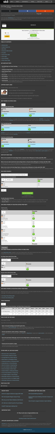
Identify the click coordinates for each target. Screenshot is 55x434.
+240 (33, 232)
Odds (12, 2)
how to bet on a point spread (41, 150)
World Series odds (7, 252)
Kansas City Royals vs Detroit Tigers (9, 368)
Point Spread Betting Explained (36, 393)
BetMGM (41, 118)
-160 (33, 224)
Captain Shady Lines (6, 47)
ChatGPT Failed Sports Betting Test (9, 406)
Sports (18, 2)
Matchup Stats (5, 45)
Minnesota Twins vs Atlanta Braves (9, 353)
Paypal (3, 334)
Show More (4, 247)
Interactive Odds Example (7, 50)
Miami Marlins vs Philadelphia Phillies (9, 359)
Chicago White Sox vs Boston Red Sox (9, 357)
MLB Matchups (4, 385)
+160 (33, 231)
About (47, 2)
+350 (33, 223)
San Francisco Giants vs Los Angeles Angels (10, 378)
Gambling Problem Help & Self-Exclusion (27, 418)
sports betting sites (12, 327)
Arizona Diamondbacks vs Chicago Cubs (10, 372)
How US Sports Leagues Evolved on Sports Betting (40, 401)
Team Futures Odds (6, 54)
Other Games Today (6, 60)
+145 (33, 229)
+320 (33, 222)
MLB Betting (10, 17)
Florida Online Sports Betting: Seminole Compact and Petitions (41, 397)
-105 (38, 183)
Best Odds (4, 49)
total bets (16, 134)
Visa (23, 333)
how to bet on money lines (44, 120)
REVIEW (7, 36)
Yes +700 (34, 237)
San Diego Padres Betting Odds (8, 295)
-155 (33, 215)
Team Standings (5, 58)
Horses (33, 2)
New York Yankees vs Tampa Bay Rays (9, 365)
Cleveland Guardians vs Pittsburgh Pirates (10, 361)
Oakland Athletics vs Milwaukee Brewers (10, 370)
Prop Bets (4, 52)
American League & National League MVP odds (12, 393)
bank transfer (41, 333)
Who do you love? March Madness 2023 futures (12, 399)
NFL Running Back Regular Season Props (11, 396)
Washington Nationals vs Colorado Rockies (10, 376)
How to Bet (40, 2)
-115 (38, 185)
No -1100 (34, 239)
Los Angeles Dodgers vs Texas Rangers (10, 374)
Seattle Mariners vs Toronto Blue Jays (9, 363)
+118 (33, 217)
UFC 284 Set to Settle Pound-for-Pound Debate (12, 403)
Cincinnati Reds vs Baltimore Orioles (9, 355)
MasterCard (29, 333)
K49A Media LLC (4, 423)
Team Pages (4, 56)
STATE (4, 23)
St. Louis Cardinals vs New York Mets (9, 367)
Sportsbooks (26, 2)
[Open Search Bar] (51, 1)
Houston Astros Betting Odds (8, 297)
